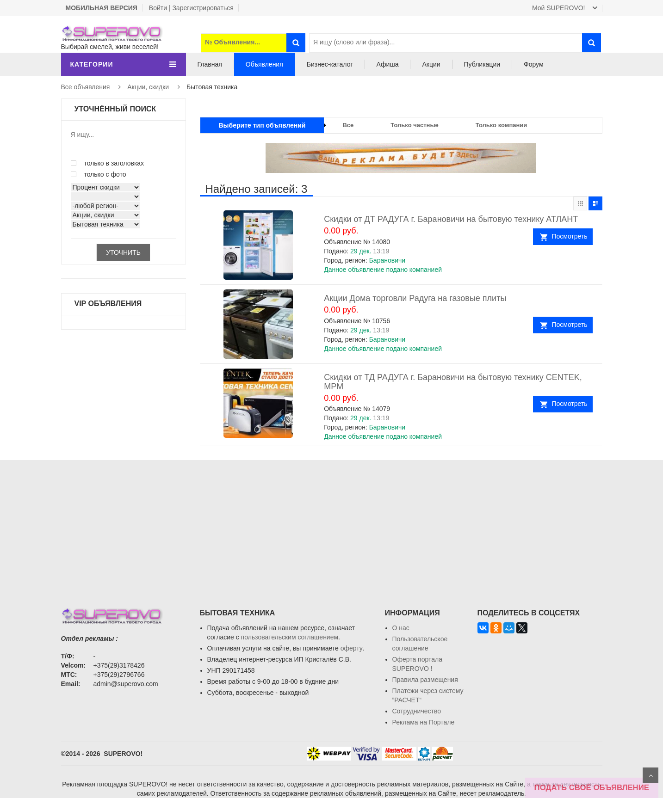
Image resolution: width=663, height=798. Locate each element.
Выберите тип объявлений (262, 125)
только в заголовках (107, 163)
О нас (400, 628)
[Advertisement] (331, 524)
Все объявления (85, 87)
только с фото (98, 174)
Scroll (650, 775)
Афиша (388, 64)
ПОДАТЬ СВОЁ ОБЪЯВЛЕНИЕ (591, 787)
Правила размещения (425, 679)
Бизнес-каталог (330, 64)
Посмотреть (569, 236)
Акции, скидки (148, 87)
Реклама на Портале (423, 722)
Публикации (482, 64)
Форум (534, 64)
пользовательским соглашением (290, 637)
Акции (431, 64)
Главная (210, 64)
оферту (352, 648)
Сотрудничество (416, 711)
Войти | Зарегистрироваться (191, 8)
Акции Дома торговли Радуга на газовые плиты (415, 298)
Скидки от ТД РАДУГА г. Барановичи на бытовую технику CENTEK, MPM (453, 382)
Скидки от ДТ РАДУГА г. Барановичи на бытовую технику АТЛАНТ (451, 219)
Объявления (264, 64)
